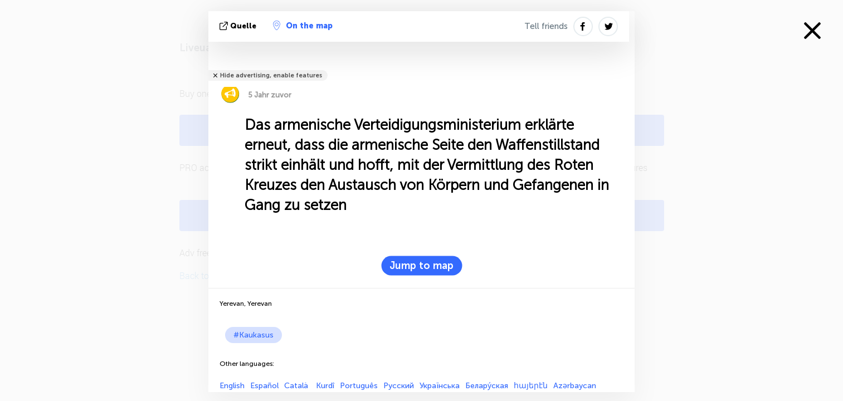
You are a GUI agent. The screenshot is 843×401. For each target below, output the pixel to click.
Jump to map (421, 266)
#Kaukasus (253, 335)
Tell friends (546, 26)
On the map (303, 26)
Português (359, 385)
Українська (440, 385)
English (232, 385)
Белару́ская (486, 385)
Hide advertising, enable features (271, 75)
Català (297, 385)
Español (264, 385)
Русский (398, 385)
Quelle (239, 26)
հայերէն (531, 385)
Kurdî (325, 385)
